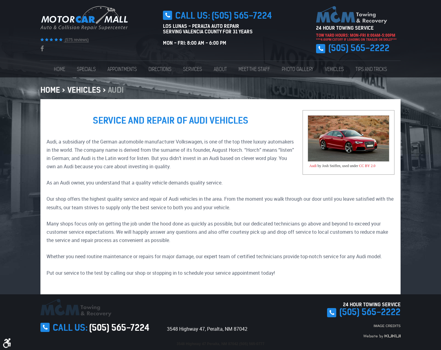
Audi (116, 90)
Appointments (122, 69)
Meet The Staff (254, 69)
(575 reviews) (76, 39)
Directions (160, 69)
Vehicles (334, 69)
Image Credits (387, 326)
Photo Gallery (297, 69)
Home (59, 69)
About (220, 69)
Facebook (42, 49)
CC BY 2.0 (367, 166)
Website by (382, 336)
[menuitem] (59, 69)
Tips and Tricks (371, 69)
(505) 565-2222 (359, 48)
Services (192, 69)
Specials (86, 69)
